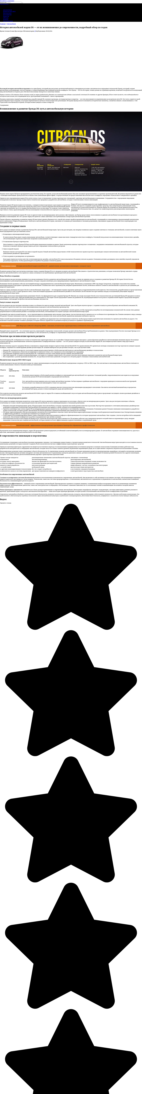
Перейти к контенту (7, 1)
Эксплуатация (8, 21)
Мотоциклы (7, 14)
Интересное (7, 13)
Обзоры (5, 18)
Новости (6, 16)
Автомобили (4, 4)
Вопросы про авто (9, 11)
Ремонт (5, 19)
